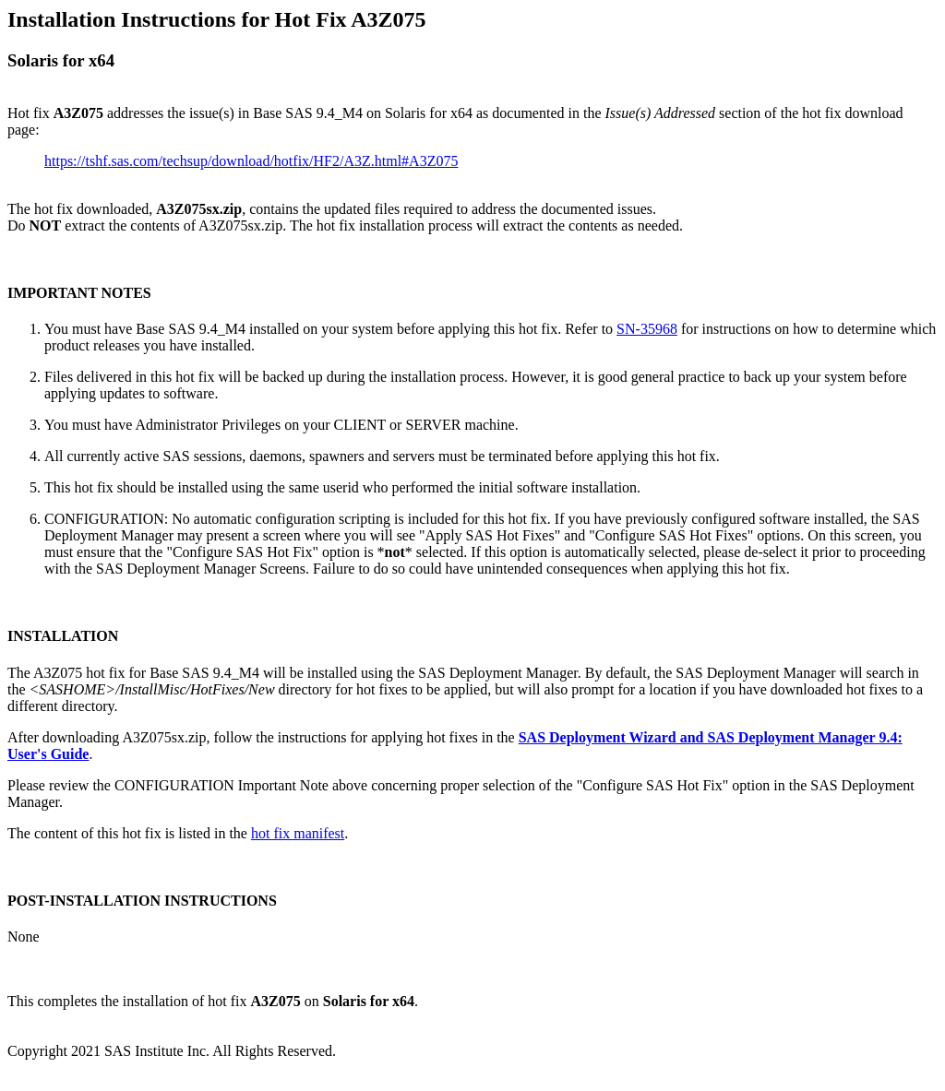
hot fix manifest (297, 833)
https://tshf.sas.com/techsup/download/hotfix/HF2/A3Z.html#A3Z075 (251, 161)
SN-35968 (646, 329)
